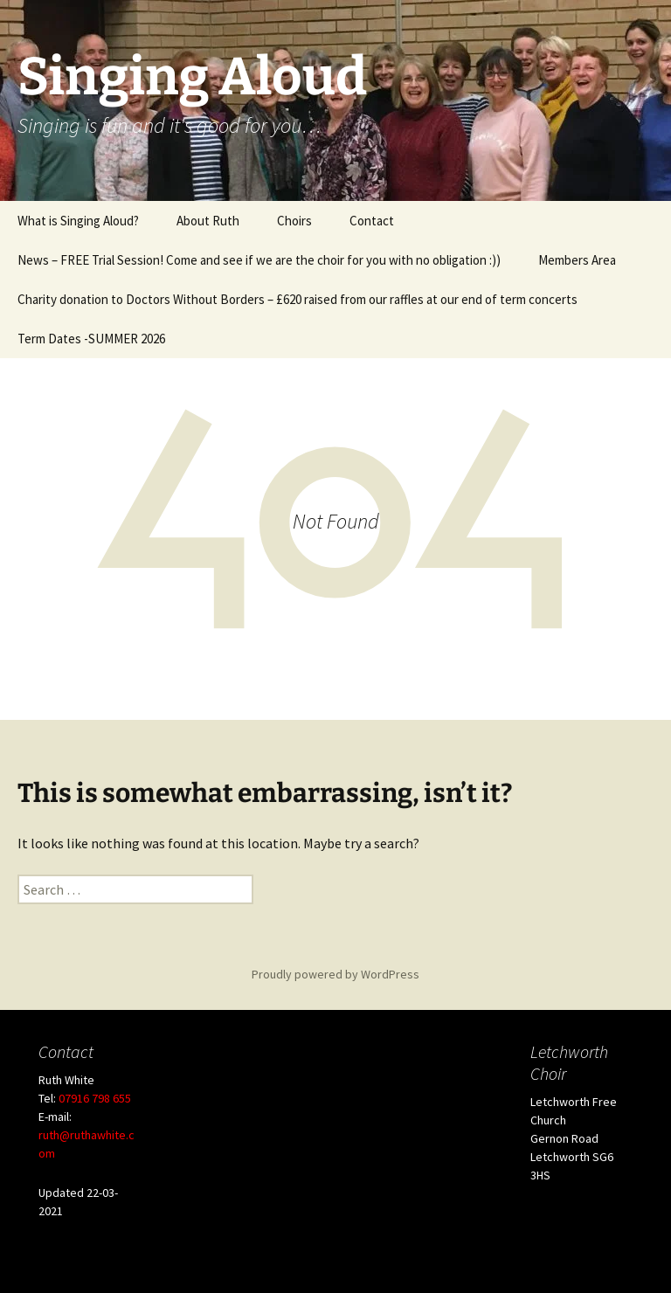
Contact (371, 220)
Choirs (294, 220)
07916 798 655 (95, 1098)
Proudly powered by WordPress (335, 974)
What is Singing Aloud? (78, 220)
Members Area (577, 260)
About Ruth (207, 220)
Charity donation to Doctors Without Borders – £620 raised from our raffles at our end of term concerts (297, 299)
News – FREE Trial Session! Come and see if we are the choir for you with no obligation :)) (259, 260)
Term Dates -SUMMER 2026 (91, 338)
